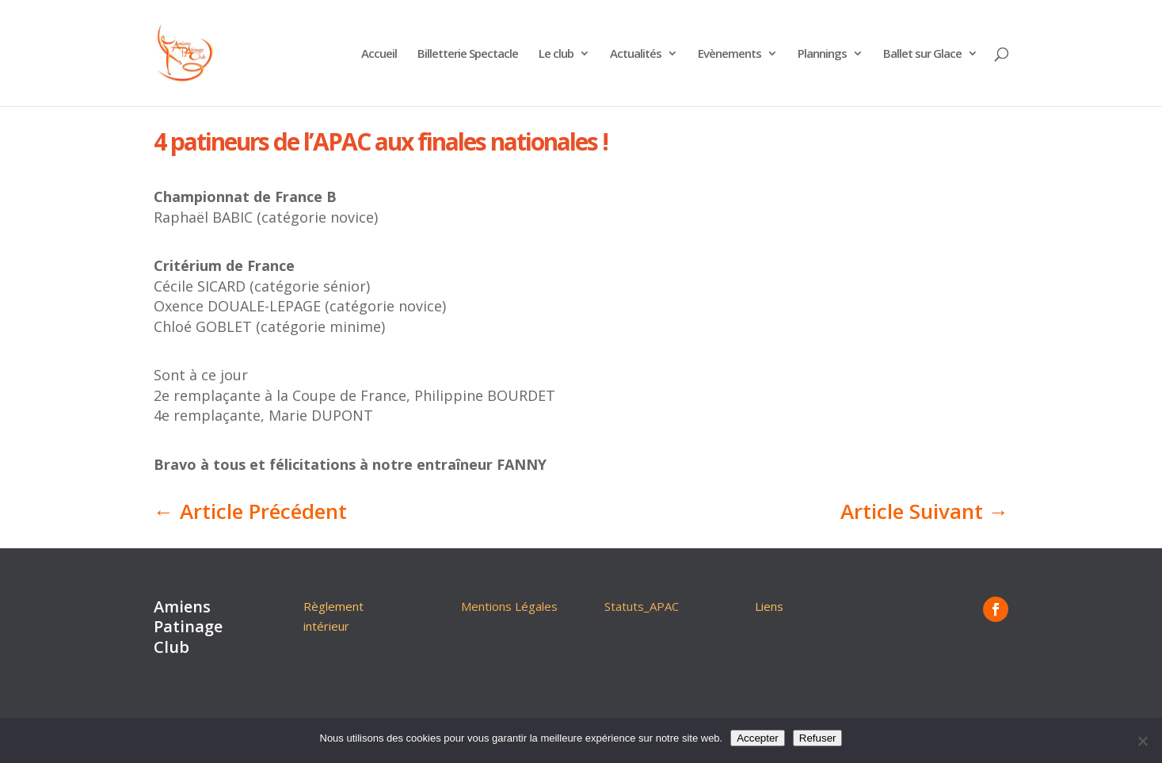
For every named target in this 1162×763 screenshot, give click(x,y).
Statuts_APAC (641, 606)
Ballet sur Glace (922, 54)
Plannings (822, 54)
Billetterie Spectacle (467, 54)
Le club (556, 54)
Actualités (635, 54)
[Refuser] (1142, 741)
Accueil (379, 54)
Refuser (817, 738)
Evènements (729, 54)
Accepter (758, 738)
